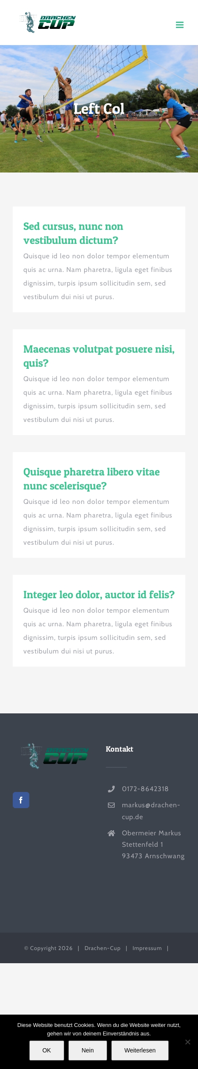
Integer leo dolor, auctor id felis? (99, 594)
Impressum (147, 948)
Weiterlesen (140, 1050)
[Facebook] (21, 800)
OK (46, 1050)
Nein (88, 1050)
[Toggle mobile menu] (180, 24)
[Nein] (187, 1042)
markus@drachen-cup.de (151, 810)
